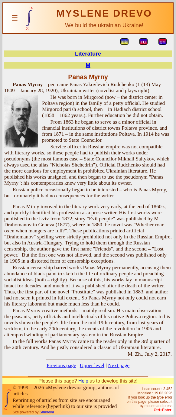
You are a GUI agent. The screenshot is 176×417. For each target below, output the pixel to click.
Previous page (61, 365)
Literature (88, 53)
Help (83, 380)
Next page (118, 365)
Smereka (47, 412)
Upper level (92, 365)
